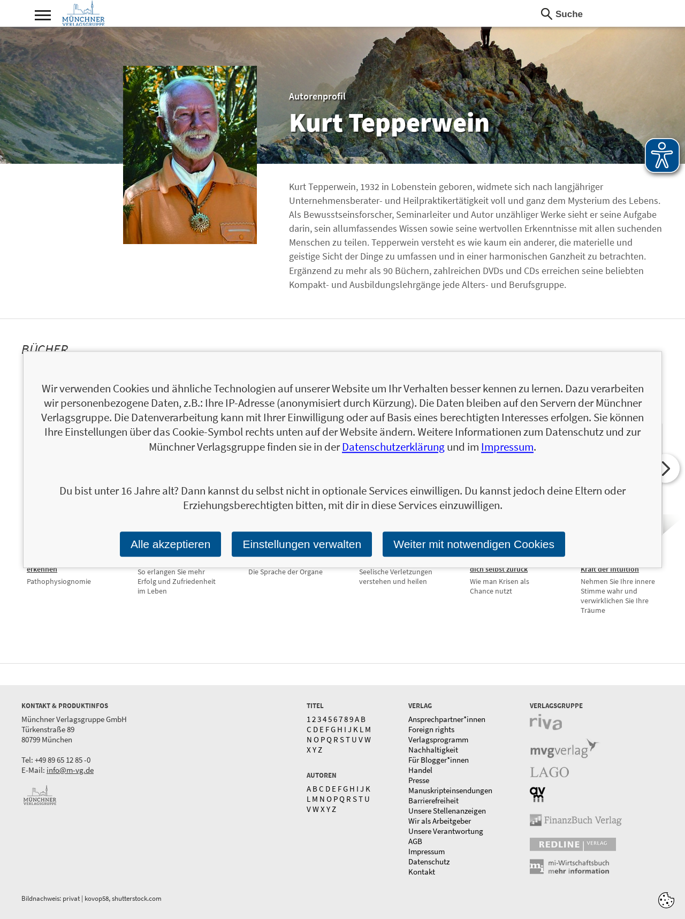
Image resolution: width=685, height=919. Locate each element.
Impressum (426, 851)
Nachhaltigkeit (433, 750)
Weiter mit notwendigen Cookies (473, 544)
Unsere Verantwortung (445, 831)
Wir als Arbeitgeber (439, 821)
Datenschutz (429, 861)
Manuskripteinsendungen (450, 790)
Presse (418, 780)
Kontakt (421, 872)
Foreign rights (431, 729)
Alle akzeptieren (170, 544)
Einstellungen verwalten (301, 544)
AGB (415, 841)
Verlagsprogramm (438, 739)
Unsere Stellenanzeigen (447, 811)
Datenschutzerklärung (393, 446)
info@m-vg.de (70, 770)
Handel (420, 770)
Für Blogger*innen (438, 760)
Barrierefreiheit (433, 800)
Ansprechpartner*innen (446, 719)
